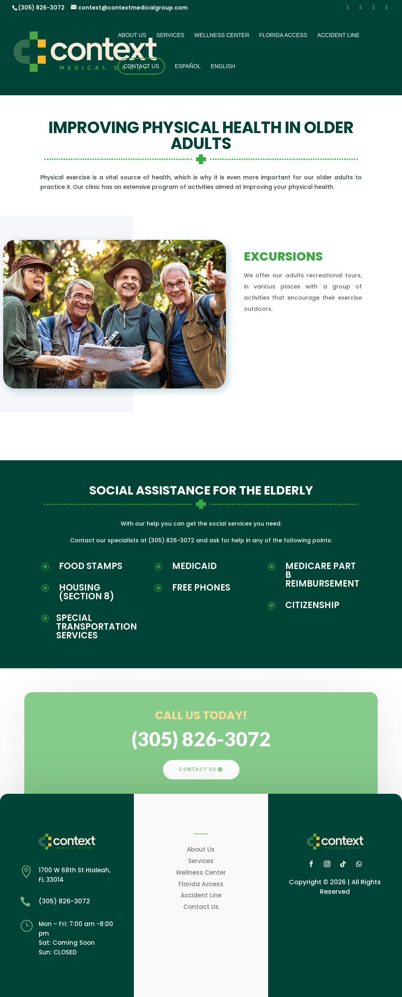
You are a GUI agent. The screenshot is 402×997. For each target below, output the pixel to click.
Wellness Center (221, 35)
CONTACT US (197, 769)
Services (170, 35)
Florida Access (283, 35)
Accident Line (338, 35)
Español (188, 66)
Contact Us (141, 66)
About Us (132, 35)
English (223, 66)
